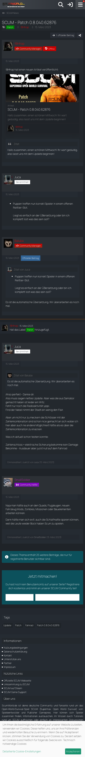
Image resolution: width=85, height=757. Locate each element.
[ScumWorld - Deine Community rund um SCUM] (15, 4)
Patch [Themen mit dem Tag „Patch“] (18, 625)
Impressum (10, 667)
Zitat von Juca (22, 269)
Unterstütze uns (12, 659)
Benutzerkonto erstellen (57, 597)
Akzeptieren (73, 751)
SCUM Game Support (15, 692)
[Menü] (80, 4)
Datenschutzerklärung (15, 651)
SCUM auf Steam (13, 688)
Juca (36, 462)
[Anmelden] (70, 4)
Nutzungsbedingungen (16, 647)
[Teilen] (79, 35)
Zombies (29, 509)
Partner (8, 663)
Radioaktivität (35, 406)
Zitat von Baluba (23, 375)
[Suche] (61, 4)
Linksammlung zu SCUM (17, 684)
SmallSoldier (40, 537)
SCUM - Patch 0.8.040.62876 (29, 109)
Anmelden (19, 597)
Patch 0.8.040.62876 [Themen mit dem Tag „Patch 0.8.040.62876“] (48, 625)
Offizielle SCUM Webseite (17, 680)
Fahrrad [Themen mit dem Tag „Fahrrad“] (29, 625)
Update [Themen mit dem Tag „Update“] (7, 625)
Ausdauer (25, 448)
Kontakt (8, 655)
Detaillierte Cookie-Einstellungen (22, 751)
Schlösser (51, 417)
